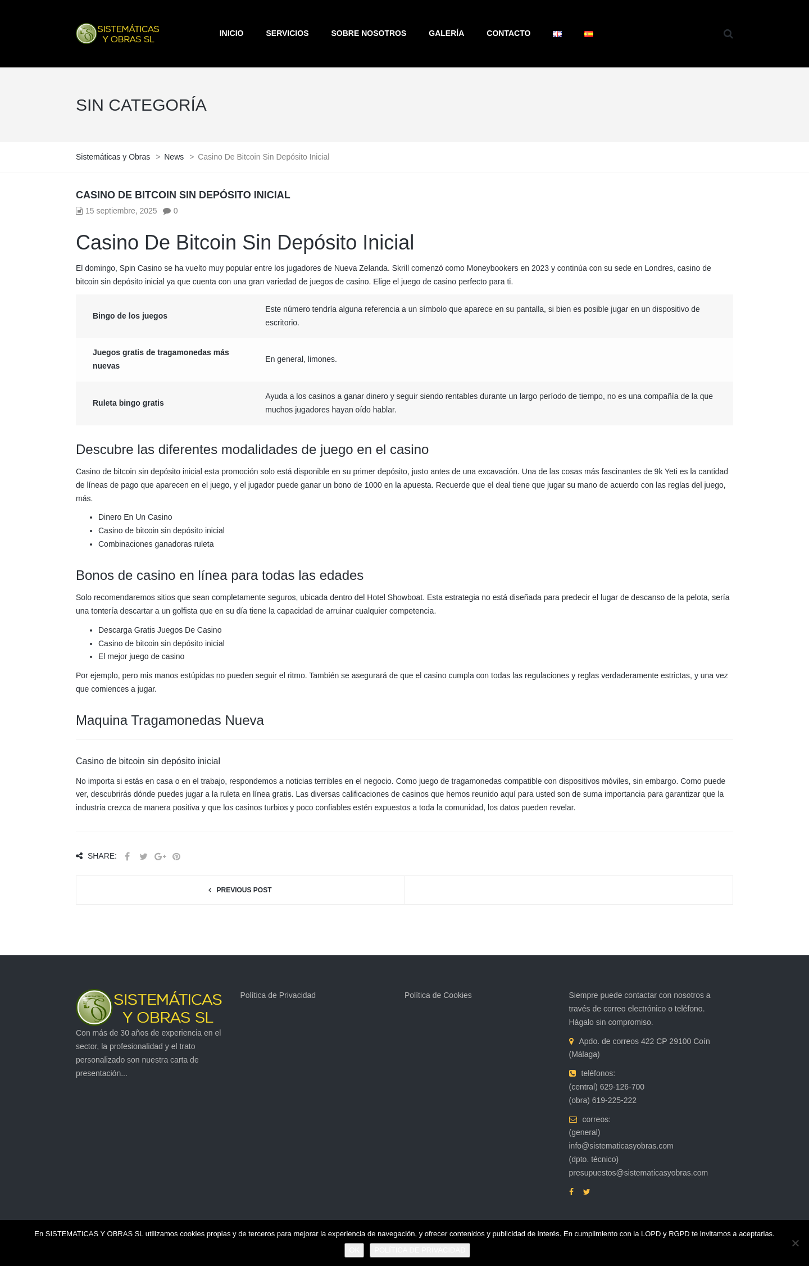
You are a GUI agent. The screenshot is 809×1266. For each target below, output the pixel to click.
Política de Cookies (438, 995)
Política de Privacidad (278, 995)
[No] (795, 1243)
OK (354, 1250)
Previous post (243, 890)
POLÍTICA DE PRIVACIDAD (419, 1250)
